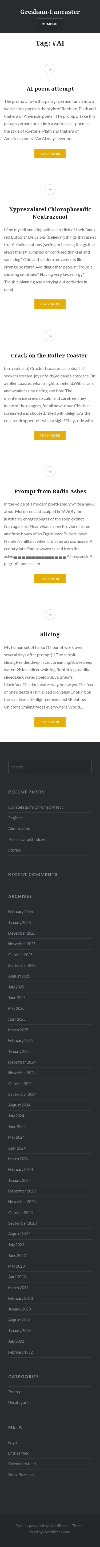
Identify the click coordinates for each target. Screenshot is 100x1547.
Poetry (14, 1392)
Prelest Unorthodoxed (27, 839)
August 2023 (19, 1234)
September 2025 (22, 965)
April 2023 (17, 1277)
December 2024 (21, 1062)
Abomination (19, 828)
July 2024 (16, 1116)
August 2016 (19, 1320)
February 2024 (20, 1169)
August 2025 (19, 976)
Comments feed (22, 1463)
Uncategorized (21, 1402)
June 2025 (17, 997)
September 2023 (22, 1223)
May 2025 (16, 1008)
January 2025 (19, 1051)
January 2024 (19, 1180)
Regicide (15, 818)
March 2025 (18, 1030)
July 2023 (16, 1245)
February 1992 (20, 1352)
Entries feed (18, 1453)
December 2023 (21, 1191)
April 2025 (17, 1019)
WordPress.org (21, 1474)
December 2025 (21, 933)
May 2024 (16, 1137)
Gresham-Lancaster (50, 11)
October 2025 (20, 954)
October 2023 (20, 1212)
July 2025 (16, 987)
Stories (14, 850)
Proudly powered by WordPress (42, 1525)
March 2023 (18, 1287)
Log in (13, 1442)
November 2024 (21, 1072)
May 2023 (16, 1266)
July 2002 (16, 1341)
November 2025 (21, 944)
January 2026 (19, 922)
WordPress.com (56, 1531)
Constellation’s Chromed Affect (35, 807)
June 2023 (17, 1255)
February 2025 (20, 1040)
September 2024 (22, 1094)
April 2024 (17, 1148)
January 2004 (19, 1330)
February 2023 (20, 1298)
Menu (52, 24)
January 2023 (19, 1309)
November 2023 (21, 1201)
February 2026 (20, 911)
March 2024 (18, 1159)
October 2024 (20, 1083)
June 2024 (17, 1126)
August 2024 (19, 1105)
